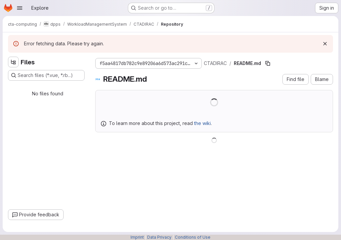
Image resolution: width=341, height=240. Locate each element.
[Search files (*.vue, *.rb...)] (46, 75)
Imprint (137, 237)
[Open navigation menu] (19, 8)
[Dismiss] (325, 44)
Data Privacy (159, 237)
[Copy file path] (267, 63)
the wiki (202, 123)
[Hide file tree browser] (13, 62)
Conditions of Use (192, 237)
